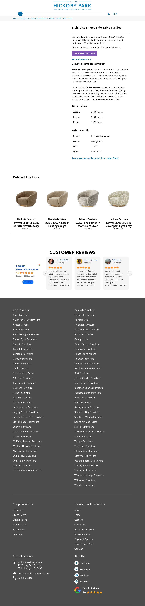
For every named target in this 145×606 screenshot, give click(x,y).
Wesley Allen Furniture (86, 465)
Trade (77, 514)
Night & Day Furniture (24, 451)
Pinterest (84, 581)
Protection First (82, 534)
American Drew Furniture (26, 319)
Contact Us (80, 524)
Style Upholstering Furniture (89, 431)
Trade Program (97, 63)
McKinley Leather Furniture (27, 441)
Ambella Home (21, 315)
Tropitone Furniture (85, 446)
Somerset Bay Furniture (87, 412)
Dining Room (20, 519)
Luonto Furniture (22, 426)
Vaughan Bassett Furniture (88, 460)
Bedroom (18, 510)
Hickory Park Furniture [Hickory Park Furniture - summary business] (27, 269)
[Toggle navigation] (20, 14)
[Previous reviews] (45, 273)
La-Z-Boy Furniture (23, 402)
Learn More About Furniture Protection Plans (95, 158)
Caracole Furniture (23, 353)
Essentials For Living (85, 315)
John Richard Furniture (86, 383)
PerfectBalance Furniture (87, 392)
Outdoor (17, 534)
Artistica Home (21, 329)
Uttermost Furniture (85, 455)
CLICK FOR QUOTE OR (84, 53)
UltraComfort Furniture (86, 451)
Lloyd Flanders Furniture (26, 421)
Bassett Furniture (22, 344)
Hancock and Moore (85, 353)
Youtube (84, 575)
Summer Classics (83, 436)
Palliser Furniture (22, 465)
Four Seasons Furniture (86, 329)
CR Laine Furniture (23, 378)
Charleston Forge (22, 363)
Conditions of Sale (84, 544)
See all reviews (27, 282)
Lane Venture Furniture (25, 407)
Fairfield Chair (81, 319)
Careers (78, 519)
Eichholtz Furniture (26, 219)
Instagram (85, 569)
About (77, 510)
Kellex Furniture (21, 392)
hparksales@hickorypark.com (33, 573)
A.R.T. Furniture (21, 310)
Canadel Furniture (22, 349)
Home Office (19, 524)
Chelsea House (21, 368)
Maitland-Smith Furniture (26, 431)
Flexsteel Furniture (84, 324)
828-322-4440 (25, 577)
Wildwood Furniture (85, 480)
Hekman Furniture (84, 358)
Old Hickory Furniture (24, 460)
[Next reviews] (130, 273)
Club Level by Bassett (24, 373)
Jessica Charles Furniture (87, 378)
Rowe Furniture (82, 402)
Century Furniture (22, 358)
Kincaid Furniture (22, 397)
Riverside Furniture (84, 397)
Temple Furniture (83, 441)
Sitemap (78, 548)
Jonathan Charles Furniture (88, 387)
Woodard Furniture (84, 485)
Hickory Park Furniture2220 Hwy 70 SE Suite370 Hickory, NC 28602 (30, 565)
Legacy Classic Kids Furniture (28, 417)
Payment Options (83, 539)
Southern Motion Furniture (88, 417)
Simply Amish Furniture (86, 407)
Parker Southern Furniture (27, 470)
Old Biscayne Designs (24, 455)
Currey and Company (24, 383)
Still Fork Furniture (84, 426)
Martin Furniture (22, 436)
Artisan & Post (20, 324)
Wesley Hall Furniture (85, 470)
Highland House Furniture (88, 368)
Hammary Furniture (85, 349)
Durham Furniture (23, 387)
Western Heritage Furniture (89, 475)
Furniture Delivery (81, 59)
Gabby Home (81, 339)
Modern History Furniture (26, 446)
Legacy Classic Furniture (26, 412)
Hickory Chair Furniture (86, 363)
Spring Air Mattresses (85, 421)
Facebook (85, 562)
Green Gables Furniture (87, 344)
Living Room (19, 514)
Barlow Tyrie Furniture (25, 339)
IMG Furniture (81, 373)
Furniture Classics (83, 334)
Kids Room (18, 529)
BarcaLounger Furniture (26, 334)
